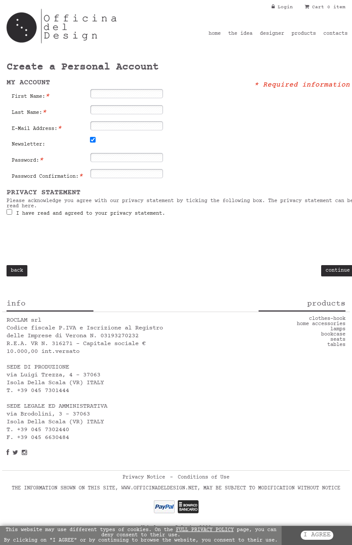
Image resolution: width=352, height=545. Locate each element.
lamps (337, 329)
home (215, 34)
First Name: (31, 96)
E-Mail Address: (37, 128)
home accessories (321, 324)
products (304, 34)
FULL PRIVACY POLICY (205, 530)
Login (282, 7)
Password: (27, 160)
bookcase (333, 334)
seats (337, 339)
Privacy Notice (144, 477)
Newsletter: (28, 144)
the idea (240, 34)
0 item (336, 7)
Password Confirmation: (47, 176)
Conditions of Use (203, 477)
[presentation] (73, 243)
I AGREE (317, 535)
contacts (335, 34)
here (28, 206)
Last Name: (29, 112)
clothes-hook (327, 319)
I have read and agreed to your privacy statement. (89, 213)
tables (336, 345)
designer (272, 34)
